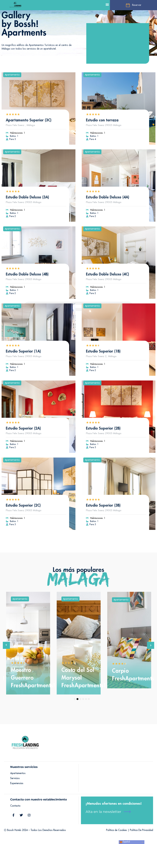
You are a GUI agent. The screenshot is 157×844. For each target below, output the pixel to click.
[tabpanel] (28, 643)
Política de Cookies (116, 830)
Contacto (15, 806)
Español (125, 842)
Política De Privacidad (141, 830)
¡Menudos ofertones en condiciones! (114, 803)
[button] (107, 4)
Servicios (15, 778)
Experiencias (16, 783)
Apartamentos (18, 773)
